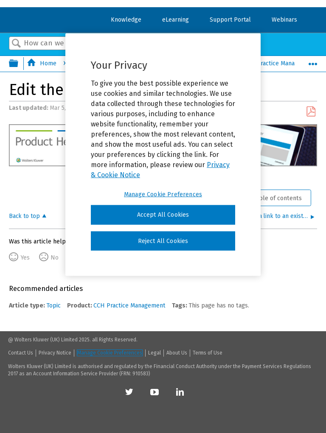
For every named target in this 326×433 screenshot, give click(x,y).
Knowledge (126, 19)
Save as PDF (310, 111)
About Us (176, 353)
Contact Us (20, 353)
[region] (163, 155)
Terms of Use (207, 353)
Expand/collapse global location (313, 61)
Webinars (284, 19)
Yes (25, 257)
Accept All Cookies (163, 214)
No (55, 257)
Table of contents (277, 198)
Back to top (24, 216)
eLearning (175, 19)
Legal (154, 353)
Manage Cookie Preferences (109, 353)
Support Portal (230, 19)
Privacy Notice (55, 353)
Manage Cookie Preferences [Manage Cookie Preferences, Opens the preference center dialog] (163, 194)
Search (16, 43)
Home (42, 63)
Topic (53, 305)
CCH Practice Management (274, 63)
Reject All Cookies (163, 240)
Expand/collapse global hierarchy (19, 64)
